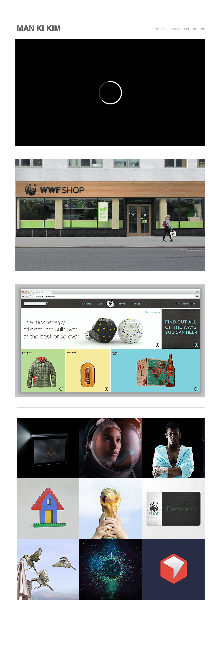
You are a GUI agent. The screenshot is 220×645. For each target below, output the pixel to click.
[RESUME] (198, 29)
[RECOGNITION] (179, 29)
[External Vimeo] (110, 92)
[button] (38, 28)
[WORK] (160, 29)
